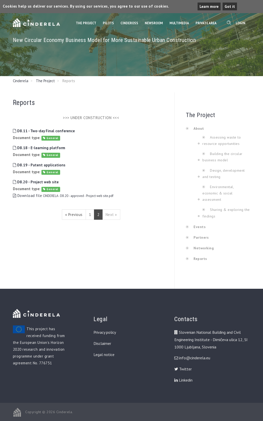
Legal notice (103, 354)
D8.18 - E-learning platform (39, 147)
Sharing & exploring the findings (226, 212)
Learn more (209, 6)
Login (240, 23)
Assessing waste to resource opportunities (221, 140)
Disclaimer (102, 343)
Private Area (206, 23)
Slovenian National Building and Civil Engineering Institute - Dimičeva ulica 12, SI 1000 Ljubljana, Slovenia (211, 339)
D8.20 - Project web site (36, 182)
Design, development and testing (223, 173)
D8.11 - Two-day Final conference (44, 130)
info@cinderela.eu (194, 357)
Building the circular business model (222, 156)
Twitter (183, 368)
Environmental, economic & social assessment (218, 193)
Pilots (108, 23)
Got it (230, 6)
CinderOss (129, 23)
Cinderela (20, 80)
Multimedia (179, 23)
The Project (86, 23)
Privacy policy (104, 332)
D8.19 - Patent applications (39, 165)
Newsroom (154, 23)
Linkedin (183, 380)
